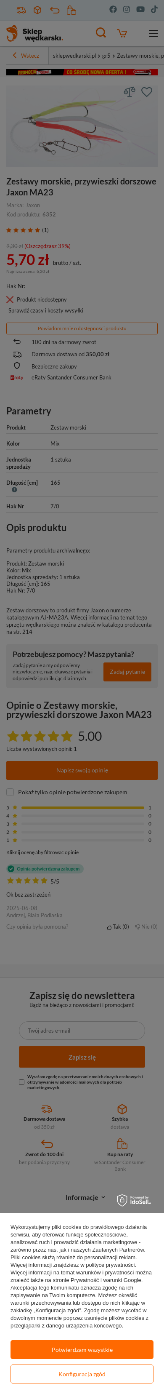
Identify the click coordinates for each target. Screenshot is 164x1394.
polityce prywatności (110, 1265)
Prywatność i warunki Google (106, 1280)
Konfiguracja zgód (82, 1374)
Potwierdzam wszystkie (82, 1349)
